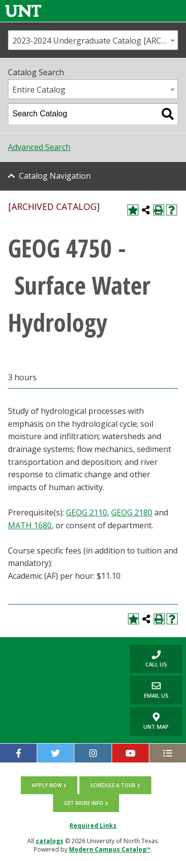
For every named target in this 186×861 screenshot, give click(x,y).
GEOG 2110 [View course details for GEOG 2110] (86, 512)
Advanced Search (39, 147)
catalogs (49, 841)
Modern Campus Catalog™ (110, 849)
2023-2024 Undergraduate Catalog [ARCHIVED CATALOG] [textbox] (95, 40)
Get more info (83, 803)
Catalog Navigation (55, 175)
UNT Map (156, 721)
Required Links (93, 825)
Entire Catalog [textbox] (38, 89)
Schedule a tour (112, 785)
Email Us (149, 690)
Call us (148, 659)
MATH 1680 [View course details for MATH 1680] (30, 525)
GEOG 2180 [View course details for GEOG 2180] (131, 512)
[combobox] (93, 40)
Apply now (47, 785)
